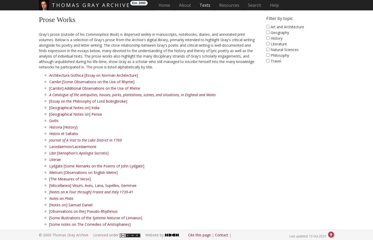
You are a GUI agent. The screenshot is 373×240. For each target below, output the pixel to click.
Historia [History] (63, 127)
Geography (280, 32)
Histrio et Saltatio (63, 133)
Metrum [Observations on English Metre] (83, 172)
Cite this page (199, 234)
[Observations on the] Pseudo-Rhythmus (83, 211)
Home (166, 5)
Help (274, 5)
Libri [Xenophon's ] (79, 153)
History (277, 38)
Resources (229, 5)
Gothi (53, 120)
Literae (55, 159)
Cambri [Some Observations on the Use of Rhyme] (91, 81)
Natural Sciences (285, 49)
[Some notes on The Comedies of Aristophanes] (90, 224)
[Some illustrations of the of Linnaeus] (95, 217)
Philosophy (280, 55)
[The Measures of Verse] (70, 179)
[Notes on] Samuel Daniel (70, 204)
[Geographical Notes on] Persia (75, 114)
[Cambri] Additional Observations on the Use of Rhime (94, 88)
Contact (221, 234)
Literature (279, 43)
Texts (204, 5)
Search (254, 5)
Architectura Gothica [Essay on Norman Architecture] (93, 75)
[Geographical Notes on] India (74, 107)
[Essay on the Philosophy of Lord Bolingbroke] (88, 101)
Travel (276, 61)
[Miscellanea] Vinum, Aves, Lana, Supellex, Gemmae (93, 185)
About (185, 5)
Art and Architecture (287, 26)
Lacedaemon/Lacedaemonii (72, 146)
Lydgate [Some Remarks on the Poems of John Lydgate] (96, 166)
